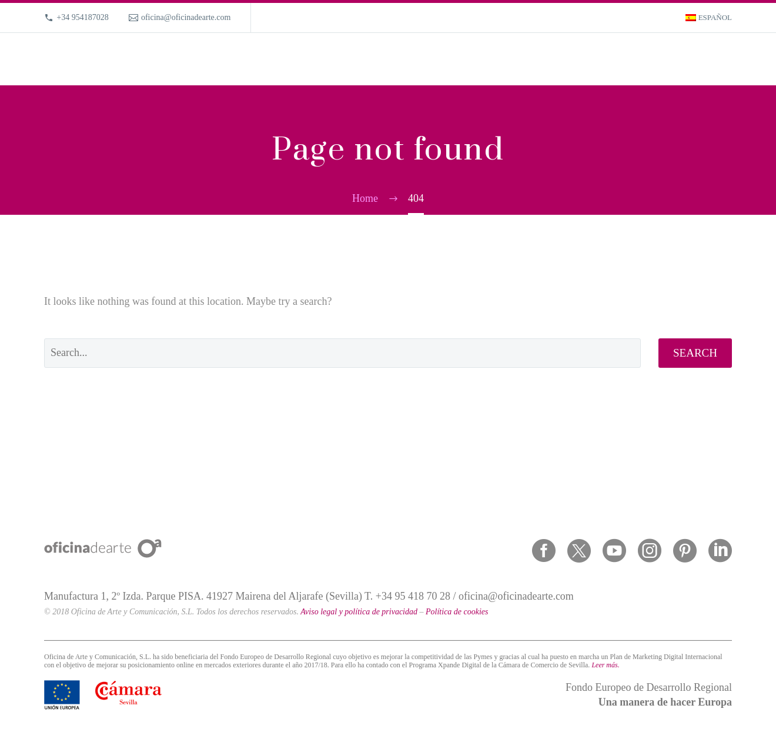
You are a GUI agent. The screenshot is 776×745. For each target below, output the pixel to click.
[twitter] (579, 551)
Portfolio (547, 59)
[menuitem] (708, 17)
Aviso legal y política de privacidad (358, 611)
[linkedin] (720, 551)
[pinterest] (685, 551)
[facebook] (544, 551)
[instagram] (649, 551)
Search (695, 353)
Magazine (646, 59)
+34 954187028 (82, 17)
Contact (695, 59)
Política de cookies (457, 611)
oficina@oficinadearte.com (185, 17)
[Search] (730, 59)
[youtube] (614, 551)
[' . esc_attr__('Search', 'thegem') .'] (342, 353)
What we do (494, 59)
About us (596, 59)
